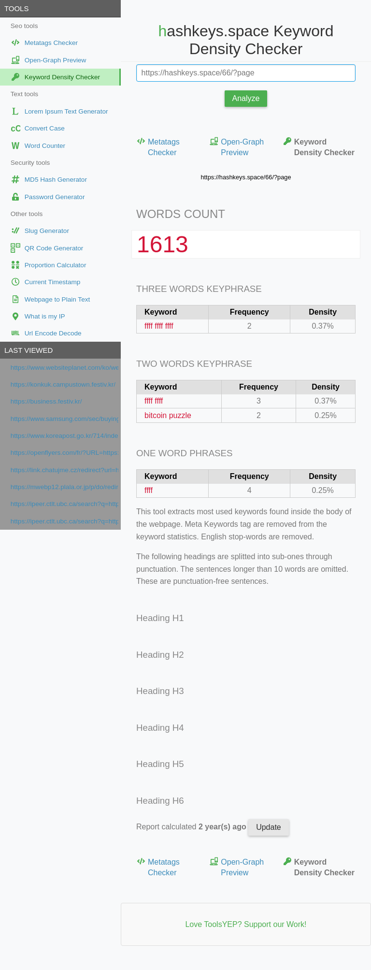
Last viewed (28, 350)
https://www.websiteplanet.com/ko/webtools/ (64, 367)
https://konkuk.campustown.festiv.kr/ (63, 384)
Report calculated (192, 827)
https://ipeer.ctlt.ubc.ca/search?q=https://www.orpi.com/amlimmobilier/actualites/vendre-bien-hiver (64, 503)
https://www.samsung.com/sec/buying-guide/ (64, 418)
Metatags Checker (158, 147)
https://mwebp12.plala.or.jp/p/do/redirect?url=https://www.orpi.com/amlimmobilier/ (64, 487)
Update (268, 827)
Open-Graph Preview (236, 147)
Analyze (246, 98)
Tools (16, 8)
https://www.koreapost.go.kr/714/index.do (64, 435)
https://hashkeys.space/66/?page (245, 177)
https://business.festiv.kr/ (46, 401)
